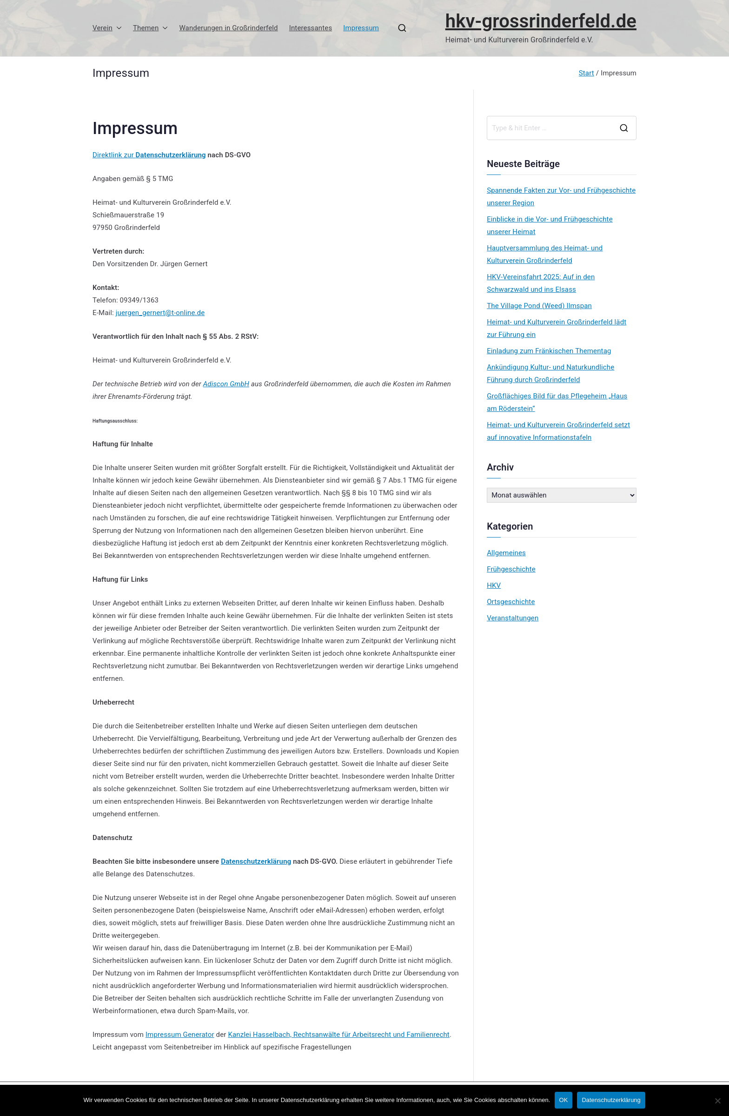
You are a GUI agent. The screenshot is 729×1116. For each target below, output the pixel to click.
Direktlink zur (114, 155)
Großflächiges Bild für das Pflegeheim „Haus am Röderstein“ (557, 402)
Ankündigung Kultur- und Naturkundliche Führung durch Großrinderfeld (550, 373)
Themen (150, 28)
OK (563, 1100)
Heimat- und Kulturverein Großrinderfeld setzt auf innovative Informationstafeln (558, 431)
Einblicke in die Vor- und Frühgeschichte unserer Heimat (550, 225)
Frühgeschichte (511, 569)
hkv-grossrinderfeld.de (540, 21)
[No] (717, 1100)
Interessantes (310, 28)
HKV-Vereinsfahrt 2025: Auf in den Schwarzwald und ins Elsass (541, 283)
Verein (107, 28)
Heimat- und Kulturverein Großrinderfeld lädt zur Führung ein (556, 328)
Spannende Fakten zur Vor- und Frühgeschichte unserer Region (561, 196)
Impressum (361, 28)
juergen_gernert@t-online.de (160, 313)
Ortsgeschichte (511, 602)
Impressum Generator (180, 1034)
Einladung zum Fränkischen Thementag (549, 351)
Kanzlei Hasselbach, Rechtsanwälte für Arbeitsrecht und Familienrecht (339, 1034)
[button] (117, 28)
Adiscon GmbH (226, 384)
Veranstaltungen (512, 618)
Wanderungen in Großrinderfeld (228, 28)
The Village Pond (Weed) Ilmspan (539, 306)
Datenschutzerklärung (171, 155)
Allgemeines (506, 553)
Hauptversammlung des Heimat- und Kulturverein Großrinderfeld (545, 254)
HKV (494, 585)
